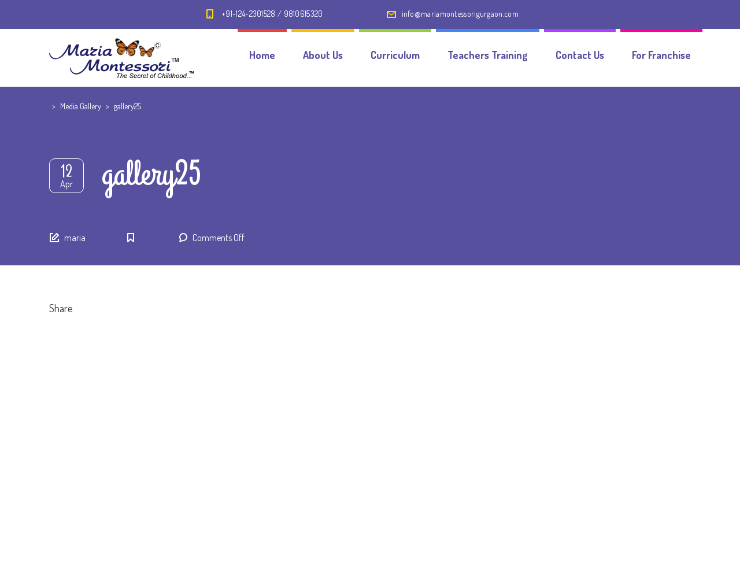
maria (75, 237)
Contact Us (580, 55)
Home (262, 55)
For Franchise (661, 55)
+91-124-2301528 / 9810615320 (272, 14)
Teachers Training (487, 55)
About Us (323, 55)
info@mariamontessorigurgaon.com (460, 14)
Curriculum (395, 55)
